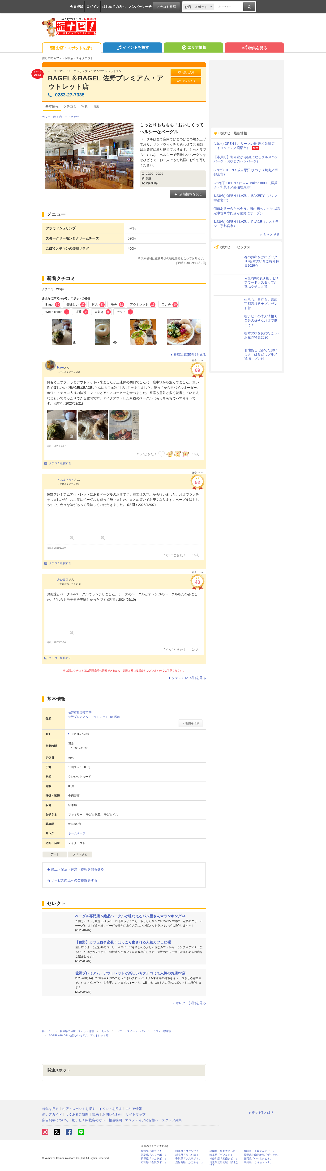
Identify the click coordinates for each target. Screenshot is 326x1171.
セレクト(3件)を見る (188, 1003)
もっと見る (269, 234)
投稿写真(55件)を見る (187, 354)
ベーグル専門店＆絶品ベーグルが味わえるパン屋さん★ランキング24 (130, 916)
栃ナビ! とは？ (261, 1112)
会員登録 (76, 6)
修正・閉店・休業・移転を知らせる (75, 869)
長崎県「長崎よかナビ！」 (259, 1151)
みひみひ (63, 579)
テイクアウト (73, 117)
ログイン (92, 6)
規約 (95, 1114)
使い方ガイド (52, 1114)
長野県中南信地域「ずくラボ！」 (263, 1155)
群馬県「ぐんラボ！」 (154, 1158)
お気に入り (185, 72)
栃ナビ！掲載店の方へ (88, 1120)
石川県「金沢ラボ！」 (154, 1162)
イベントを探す (132, 48)
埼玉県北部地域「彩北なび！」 (224, 1163)
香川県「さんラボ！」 (188, 1158)
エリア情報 (193, 48)
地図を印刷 (190, 723)
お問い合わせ (112, 1114)
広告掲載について (55, 1120)
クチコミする (186, 80)
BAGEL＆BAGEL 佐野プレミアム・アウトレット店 (105, 82)
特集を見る (254, 48)
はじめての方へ (113, 6)
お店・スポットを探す (71, 48)
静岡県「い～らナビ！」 (258, 1158)
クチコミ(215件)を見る (186, 678)
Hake (60, 367)
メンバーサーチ (140, 6)
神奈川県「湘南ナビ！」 (224, 1158)
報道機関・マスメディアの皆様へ (133, 1120)
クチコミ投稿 (166, 6)
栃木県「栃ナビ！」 (152, 1151)
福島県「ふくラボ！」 (154, 1155)
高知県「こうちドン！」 (258, 1162)
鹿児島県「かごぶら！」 (189, 1162)
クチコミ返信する (57, 463)
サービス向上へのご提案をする (72, 880)
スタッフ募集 (172, 1120)
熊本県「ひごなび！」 (188, 1151)
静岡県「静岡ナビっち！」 (225, 1151)
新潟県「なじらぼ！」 (188, 1155)
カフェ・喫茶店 (52, 117)
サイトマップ (136, 1114)
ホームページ (76, 833)
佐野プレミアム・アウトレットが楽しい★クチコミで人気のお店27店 (130, 973)
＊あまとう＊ (65, 479)
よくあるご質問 (77, 1114)
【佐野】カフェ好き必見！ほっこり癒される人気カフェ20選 (123, 942)
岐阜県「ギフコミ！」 (223, 1155)
